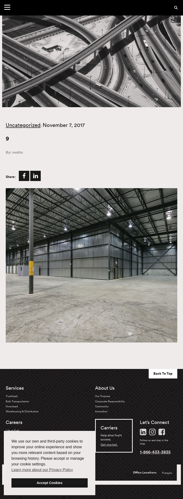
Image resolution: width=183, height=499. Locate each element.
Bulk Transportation (17, 401)
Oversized (12, 406)
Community (102, 406)
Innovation (101, 411)
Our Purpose (102, 396)
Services (15, 388)
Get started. (109, 445)
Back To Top (163, 373)
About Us (105, 388)
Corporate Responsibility (110, 401)
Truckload (11, 396)
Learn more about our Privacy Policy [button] (42, 470)
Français (167, 473)
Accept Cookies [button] (49, 483)
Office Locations (145, 472)
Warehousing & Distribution (22, 411)
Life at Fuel (12, 430)
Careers (14, 422)
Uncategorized (23, 125)
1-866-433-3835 (155, 452)
